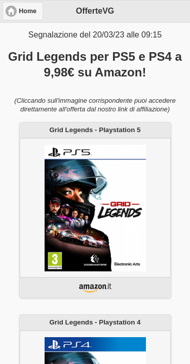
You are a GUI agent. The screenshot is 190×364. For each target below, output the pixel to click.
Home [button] (27, 11)
